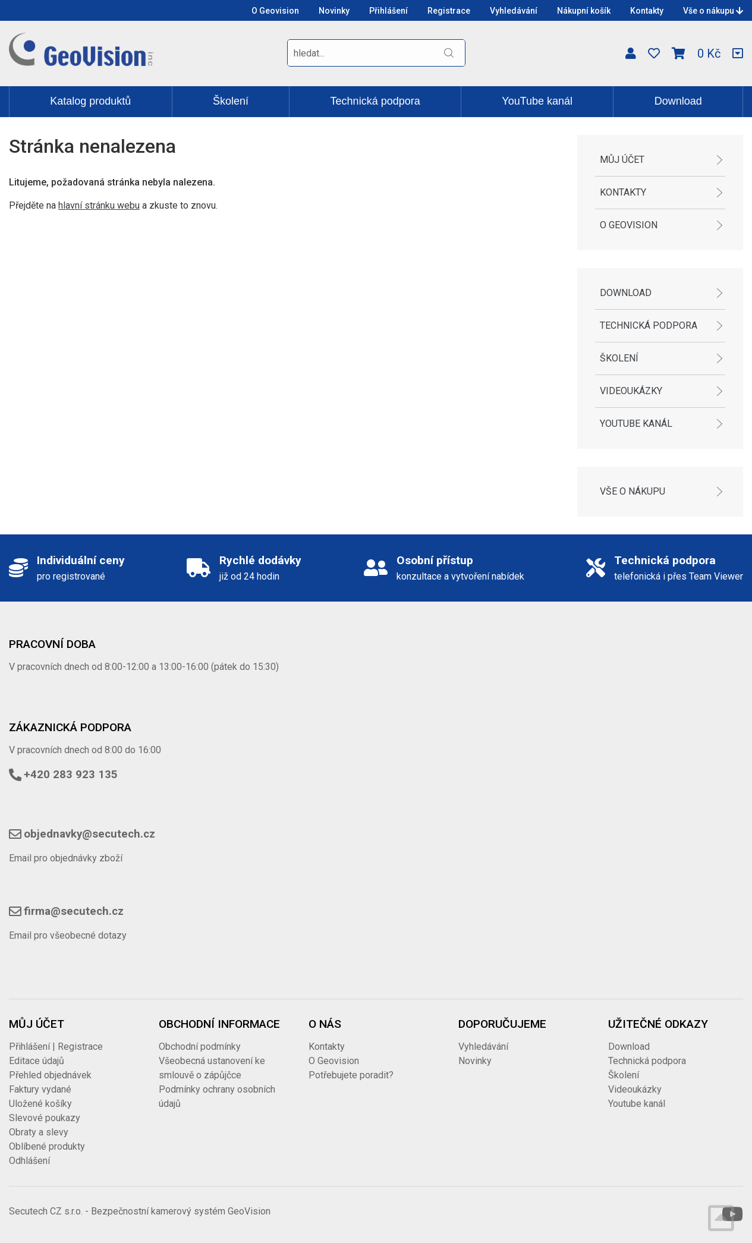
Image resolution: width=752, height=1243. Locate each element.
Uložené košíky (40, 1103)
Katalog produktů (90, 101)
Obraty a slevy (38, 1132)
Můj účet (622, 159)
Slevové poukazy (44, 1118)
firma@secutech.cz (74, 911)
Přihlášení (388, 10)
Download (678, 101)
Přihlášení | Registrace (56, 1046)
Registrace (448, 10)
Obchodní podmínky (200, 1046)
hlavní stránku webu (99, 205)
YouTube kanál (537, 101)
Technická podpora (375, 101)
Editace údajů (36, 1060)
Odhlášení (29, 1160)
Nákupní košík (584, 10)
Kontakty (646, 10)
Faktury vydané (40, 1089)
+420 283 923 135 (71, 774)
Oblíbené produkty (47, 1146)
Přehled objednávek (50, 1075)
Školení (230, 101)
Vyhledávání (513, 10)
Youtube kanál (636, 423)
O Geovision (275, 10)
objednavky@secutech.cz (89, 834)
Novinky (334, 10)
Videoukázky (631, 390)
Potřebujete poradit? (351, 1075)
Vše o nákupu (713, 10)
